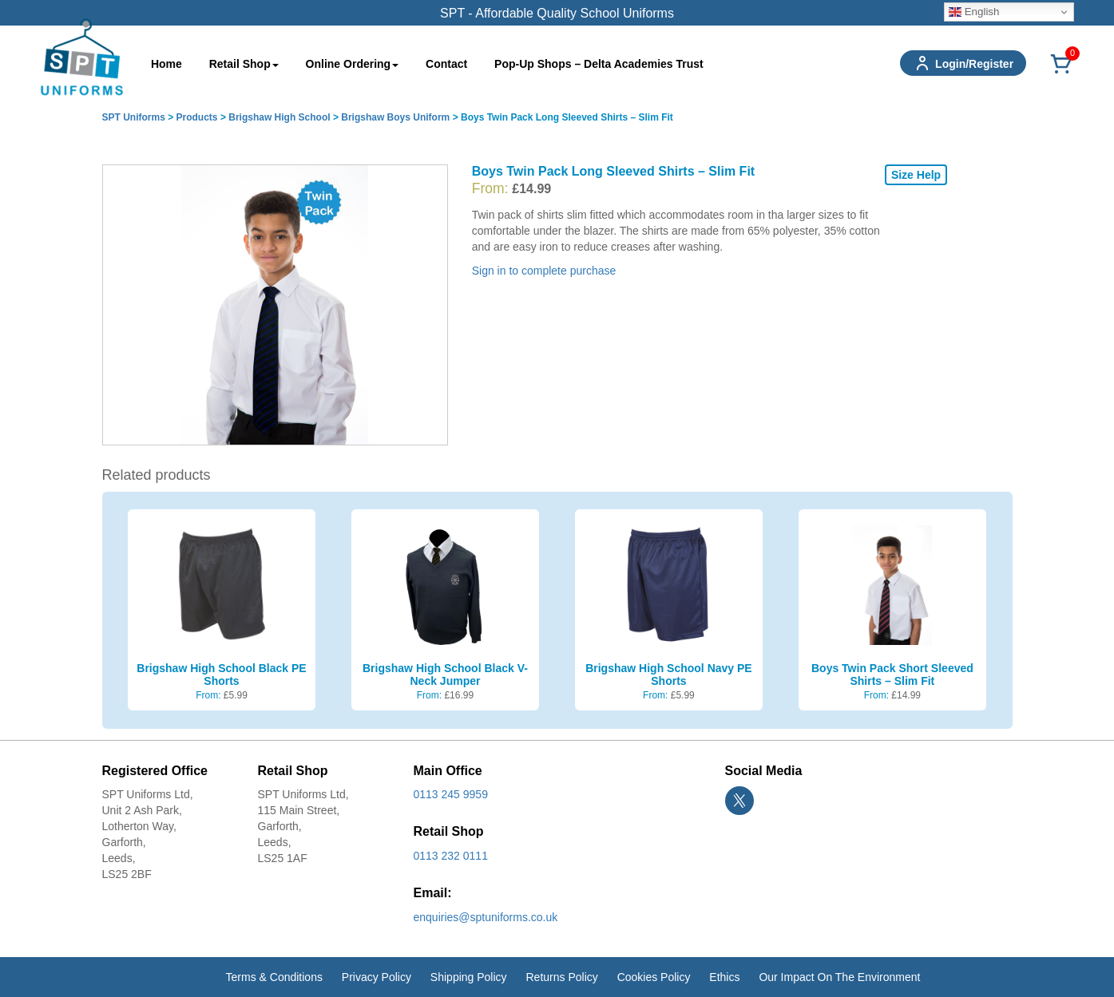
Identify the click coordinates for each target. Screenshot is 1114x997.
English (974, 12)
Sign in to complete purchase (544, 270)
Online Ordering (352, 63)
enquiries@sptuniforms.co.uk (486, 917)
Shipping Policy (468, 977)
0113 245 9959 (451, 794)
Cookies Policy (654, 977)
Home (166, 63)
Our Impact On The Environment (839, 977)
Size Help (916, 174)
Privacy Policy (376, 977)
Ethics (724, 977)
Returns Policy (561, 977)
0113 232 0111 (451, 855)
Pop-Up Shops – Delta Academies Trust (599, 63)
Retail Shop (244, 63)
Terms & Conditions (274, 977)
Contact (446, 63)
